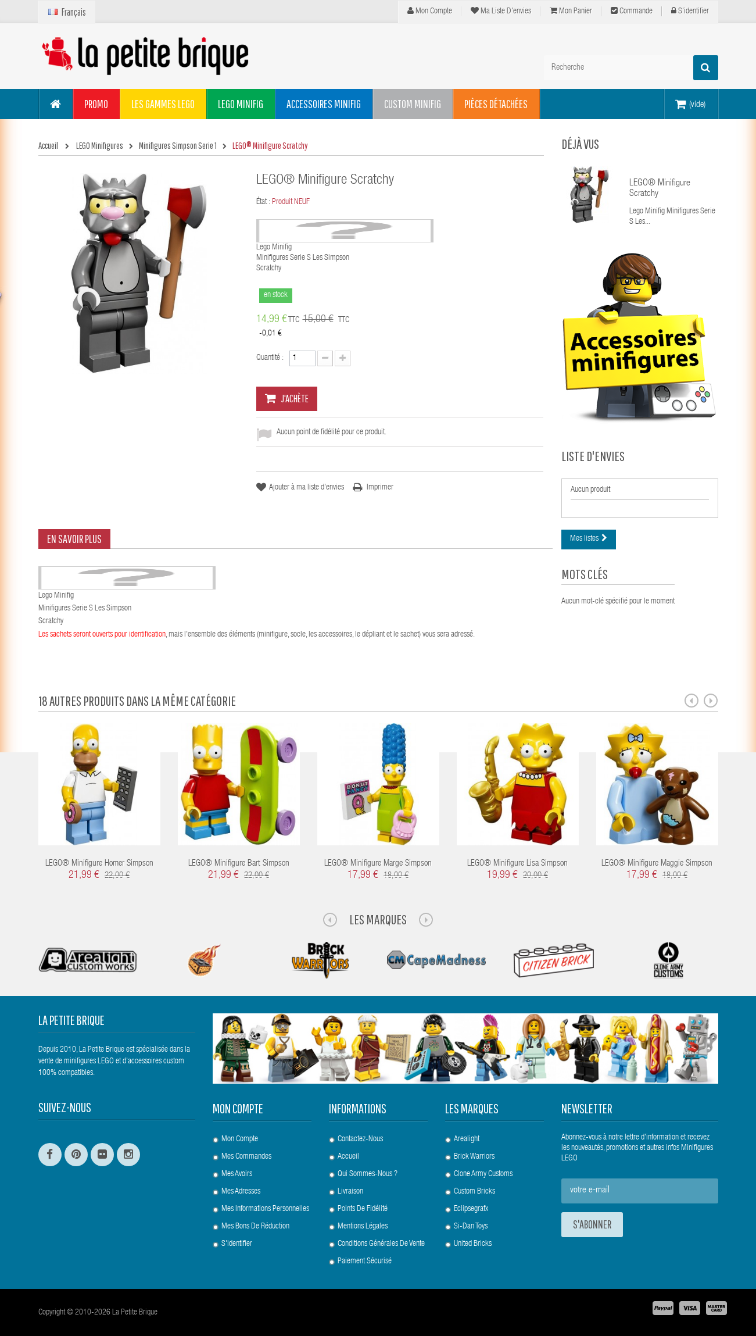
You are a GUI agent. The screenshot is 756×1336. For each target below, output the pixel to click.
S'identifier (690, 11)
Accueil (348, 1157)
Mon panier (571, 11)
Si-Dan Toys (471, 1227)
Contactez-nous (360, 1139)
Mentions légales (363, 1227)
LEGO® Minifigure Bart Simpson (238, 863)
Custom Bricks (474, 1192)
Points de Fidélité (363, 1209)
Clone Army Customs (483, 1174)
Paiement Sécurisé (365, 1262)
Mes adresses (240, 1192)
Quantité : (270, 358)
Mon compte (429, 11)
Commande (632, 11)
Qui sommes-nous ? (367, 1174)
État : (263, 202)
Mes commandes (246, 1157)
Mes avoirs (236, 1174)
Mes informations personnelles (265, 1209)
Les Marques (378, 919)
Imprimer (380, 488)
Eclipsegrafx (471, 1209)
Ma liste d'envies (501, 11)
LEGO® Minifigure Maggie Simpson (656, 863)
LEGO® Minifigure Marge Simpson (378, 863)
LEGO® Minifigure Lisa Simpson (517, 863)
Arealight (466, 1139)
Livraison (350, 1192)
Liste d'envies (593, 456)
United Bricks (473, 1244)
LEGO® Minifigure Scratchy (659, 189)
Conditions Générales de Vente (381, 1244)
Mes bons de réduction (255, 1227)
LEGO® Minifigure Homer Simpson (99, 863)
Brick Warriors (474, 1157)
